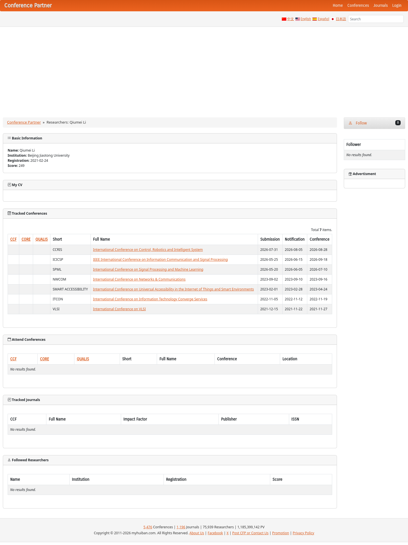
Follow (374, 123)
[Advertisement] (204, 69)
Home (338, 5)
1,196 (181, 527)
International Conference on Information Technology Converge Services (150, 299)
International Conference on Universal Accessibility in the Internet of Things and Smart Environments (173, 289)
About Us (197, 533)
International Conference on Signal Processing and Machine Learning (148, 269)
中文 (290, 19)
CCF (13, 239)
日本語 (341, 19)
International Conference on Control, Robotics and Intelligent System (148, 249)
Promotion (280, 533)
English (306, 19)
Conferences (358, 5)
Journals (380, 5)
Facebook (215, 533)
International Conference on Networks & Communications (139, 279)
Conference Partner (24, 122)
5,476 (147, 527)
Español (323, 19)
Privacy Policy (303, 533)
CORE (26, 239)
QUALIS (41, 239)
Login (396, 5)
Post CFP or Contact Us (250, 533)
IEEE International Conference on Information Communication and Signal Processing (160, 259)
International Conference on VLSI (119, 309)
